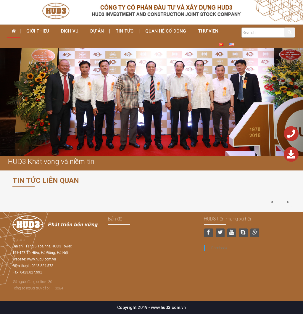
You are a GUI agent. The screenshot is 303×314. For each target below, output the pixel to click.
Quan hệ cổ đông (165, 31)
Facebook (219, 247)
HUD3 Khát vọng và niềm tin (51, 161)
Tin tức (124, 31)
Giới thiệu (37, 31)
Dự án (97, 31)
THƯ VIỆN (208, 31)
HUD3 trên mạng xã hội (227, 219)
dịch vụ (69, 31)
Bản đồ (115, 219)
